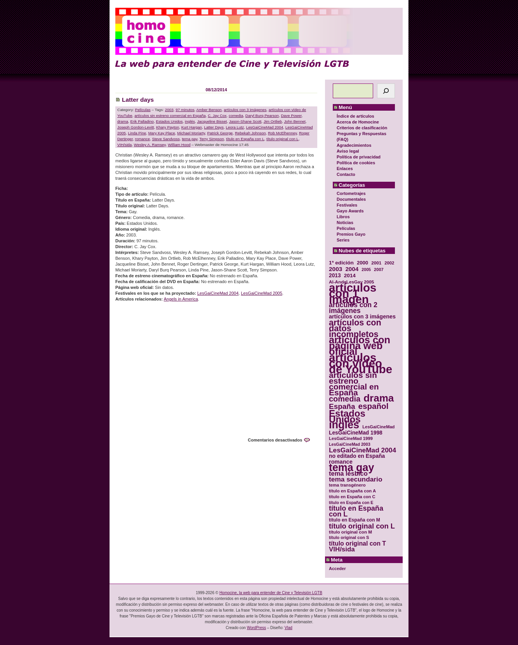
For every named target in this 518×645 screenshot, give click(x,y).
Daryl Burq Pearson (262, 115)
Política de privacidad (359, 157)
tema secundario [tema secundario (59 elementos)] (355, 479)
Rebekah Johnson (250, 133)
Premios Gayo (351, 234)
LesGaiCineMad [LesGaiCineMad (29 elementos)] (378, 426)
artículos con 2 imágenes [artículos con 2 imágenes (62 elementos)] (353, 308)
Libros (343, 216)
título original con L (282, 139)
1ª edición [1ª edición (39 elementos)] (341, 263)
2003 (169, 110)
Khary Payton (167, 127)
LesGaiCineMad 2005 (261, 293)
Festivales (347, 205)
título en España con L (245, 139)
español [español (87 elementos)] (373, 406)
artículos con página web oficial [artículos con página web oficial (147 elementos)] (359, 346)
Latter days (138, 99)
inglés (190, 121)
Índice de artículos (355, 116)
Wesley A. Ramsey (150, 145)
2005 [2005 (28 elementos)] (366, 269)
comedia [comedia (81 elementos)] (344, 399)
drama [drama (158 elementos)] (378, 398)
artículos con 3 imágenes (245, 110)
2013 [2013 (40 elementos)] (335, 275)
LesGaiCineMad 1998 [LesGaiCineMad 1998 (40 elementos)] (355, 433)
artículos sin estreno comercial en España (169, 115)
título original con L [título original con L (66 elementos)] (362, 526)
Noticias (345, 222)
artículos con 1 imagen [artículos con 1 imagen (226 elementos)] (352, 293)
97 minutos (185, 110)
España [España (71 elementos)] (342, 406)
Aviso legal (348, 151)
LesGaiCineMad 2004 (264, 127)
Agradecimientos (354, 145)
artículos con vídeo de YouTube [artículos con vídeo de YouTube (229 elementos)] (360, 363)
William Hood (179, 145)
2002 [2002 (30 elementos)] (389, 263)
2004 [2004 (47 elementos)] (351, 269)
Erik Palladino (142, 121)
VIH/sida (124, 145)
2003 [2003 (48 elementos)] (335, 269)
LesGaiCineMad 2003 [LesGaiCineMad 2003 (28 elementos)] (349, 444)
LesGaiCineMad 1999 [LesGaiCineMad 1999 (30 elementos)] (351, 438)
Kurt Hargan (191, 127)
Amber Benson (209, 110)
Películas (346, 228)
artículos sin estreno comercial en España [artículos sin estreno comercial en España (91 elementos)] (354, 383)
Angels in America (181, 299)
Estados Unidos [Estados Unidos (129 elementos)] (347, 416)
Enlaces (345, 168)
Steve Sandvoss (166, 139)
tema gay (189, 139)
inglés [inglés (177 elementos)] (344, 425)
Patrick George (220, 133)
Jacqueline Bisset (212, 121)
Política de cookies (356, 162)
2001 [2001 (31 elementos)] (376, 262)
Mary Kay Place (161, 133)
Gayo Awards (350, 211)
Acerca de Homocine (358, 122)
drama (122, 121)
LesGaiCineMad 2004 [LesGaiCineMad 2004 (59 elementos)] (362, 450)
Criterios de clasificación (362, 127)
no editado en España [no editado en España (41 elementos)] (357, 456)
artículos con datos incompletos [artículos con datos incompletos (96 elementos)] (355, 328)
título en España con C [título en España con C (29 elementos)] (352, 496)
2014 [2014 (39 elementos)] (350, 275)
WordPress (256, 628)
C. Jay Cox (217, 115)
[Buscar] (386, 90)
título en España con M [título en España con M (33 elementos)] (354, 520)
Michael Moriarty (191, 133)
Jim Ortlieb (273, 121)
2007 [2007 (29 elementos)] (379, 269)
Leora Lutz (235, 127)
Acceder (337, 568)
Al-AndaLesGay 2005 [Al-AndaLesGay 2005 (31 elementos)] (351, 281)
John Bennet (294, 121)
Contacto (346, 174)
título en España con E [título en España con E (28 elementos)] (351, 502)
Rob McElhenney (282, 133)
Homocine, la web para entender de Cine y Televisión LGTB (270, 593)
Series (343, 240)
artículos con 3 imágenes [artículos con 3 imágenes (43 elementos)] (362, 317)
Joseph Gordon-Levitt (135, 127)
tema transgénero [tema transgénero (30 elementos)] (347, 485)
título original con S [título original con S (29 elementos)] (349, 537)
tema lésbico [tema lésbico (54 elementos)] (348, 473)
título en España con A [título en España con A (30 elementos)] (352, 491)
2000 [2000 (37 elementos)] (362, 263)
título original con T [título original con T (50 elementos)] (357, 543)
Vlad (288, 628)
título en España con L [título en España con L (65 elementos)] (356, 511)
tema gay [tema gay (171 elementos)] (351, 468)
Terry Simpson (212, 139)
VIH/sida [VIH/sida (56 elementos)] (342, 549)
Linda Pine (137, 133)
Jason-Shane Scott (245, 121)
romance (142, 139)
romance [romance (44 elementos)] (341, 462)
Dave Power (291, 115)
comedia (236, 115)
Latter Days (214, 127)
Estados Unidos (169, 121)
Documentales (351, 199)
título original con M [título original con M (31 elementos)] (350, 531)
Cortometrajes (351, 193)
